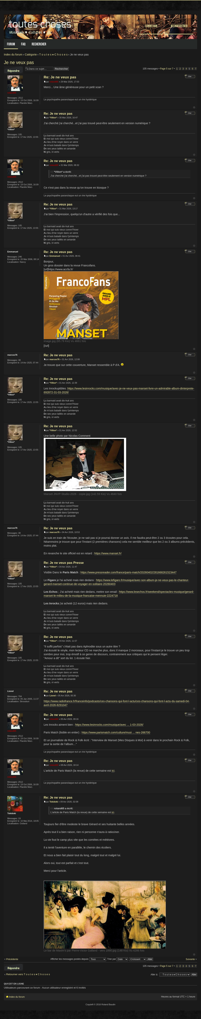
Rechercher (39, 44)
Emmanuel (54, 256)
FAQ (23, 44)
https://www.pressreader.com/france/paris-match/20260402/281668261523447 (128, 572)
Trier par (117, 959)
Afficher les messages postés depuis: (78, 959)
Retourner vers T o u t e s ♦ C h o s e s (28, 974)
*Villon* (53, 117)
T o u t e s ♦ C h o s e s (53, 54)
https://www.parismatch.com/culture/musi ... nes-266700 (116, 732)
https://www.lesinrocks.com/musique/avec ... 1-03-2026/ (109, 724)
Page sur (166, 68)
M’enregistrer (179, 26)
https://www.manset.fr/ (108, 553)
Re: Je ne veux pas (60, 77)
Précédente (12, 959)
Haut (194, 107)
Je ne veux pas (19, 62)
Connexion (151, 26)
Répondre (13, 70)
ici (113, 770)
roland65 (53, 82)
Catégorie (31, 54)
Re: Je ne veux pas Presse (64, 562)
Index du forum (13, 54)
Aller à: (154, 974)
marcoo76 (54, 359)
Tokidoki (53, 802)
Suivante (190, 959)
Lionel (52, 695)
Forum (11, 44)
